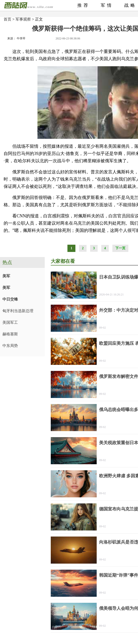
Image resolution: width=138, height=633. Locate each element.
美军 (6, 276)
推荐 (83, 5)
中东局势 (10, 346)
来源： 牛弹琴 (16, 38)
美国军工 (10, 322)
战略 (130, 5)
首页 (7, 19)
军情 (107, 5)
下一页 (120, 248)
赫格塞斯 (10, 334)
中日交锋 (10, 299)
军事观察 (23, 19)
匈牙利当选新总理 (17, 311)
